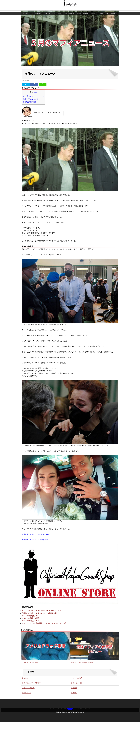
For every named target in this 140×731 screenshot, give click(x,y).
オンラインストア (70, 709)
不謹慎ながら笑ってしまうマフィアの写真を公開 (39, 615)
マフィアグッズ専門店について (70, 706)
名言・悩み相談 (69, 10)
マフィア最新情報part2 (30, 618)
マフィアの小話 (36, 10)
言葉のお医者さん (70, 715)
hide (35, 94)
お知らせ (26, 10)
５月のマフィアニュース (33, 98)
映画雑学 (94, 10)
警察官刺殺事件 (30, 104)
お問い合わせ (70, 712)
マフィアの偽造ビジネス (30, 623)
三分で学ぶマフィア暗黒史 (53, 10)
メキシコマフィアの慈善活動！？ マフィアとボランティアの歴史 (45, 625)
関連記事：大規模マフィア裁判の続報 (35, 541)
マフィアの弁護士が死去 (30, 620)
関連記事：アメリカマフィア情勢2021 (35, 536)
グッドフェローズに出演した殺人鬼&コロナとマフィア (41, 612)
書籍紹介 (114, 10)
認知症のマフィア (31, 101)
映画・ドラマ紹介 (82, 10)
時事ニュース (104, 10)
